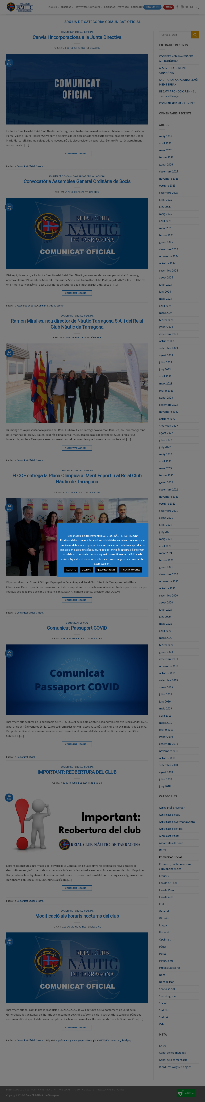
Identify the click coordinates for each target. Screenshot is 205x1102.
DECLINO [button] (86, 569)
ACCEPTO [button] (71, 569)
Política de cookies (130, 569)
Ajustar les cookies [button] (106, 569)
